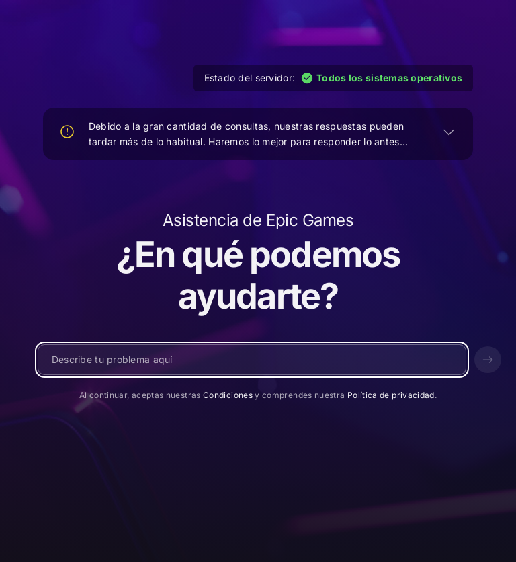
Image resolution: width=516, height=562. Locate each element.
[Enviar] (487, 359)
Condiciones (228, 395)
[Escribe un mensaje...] (252, 359)
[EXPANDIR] (448, 131)
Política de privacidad (391, 395)
